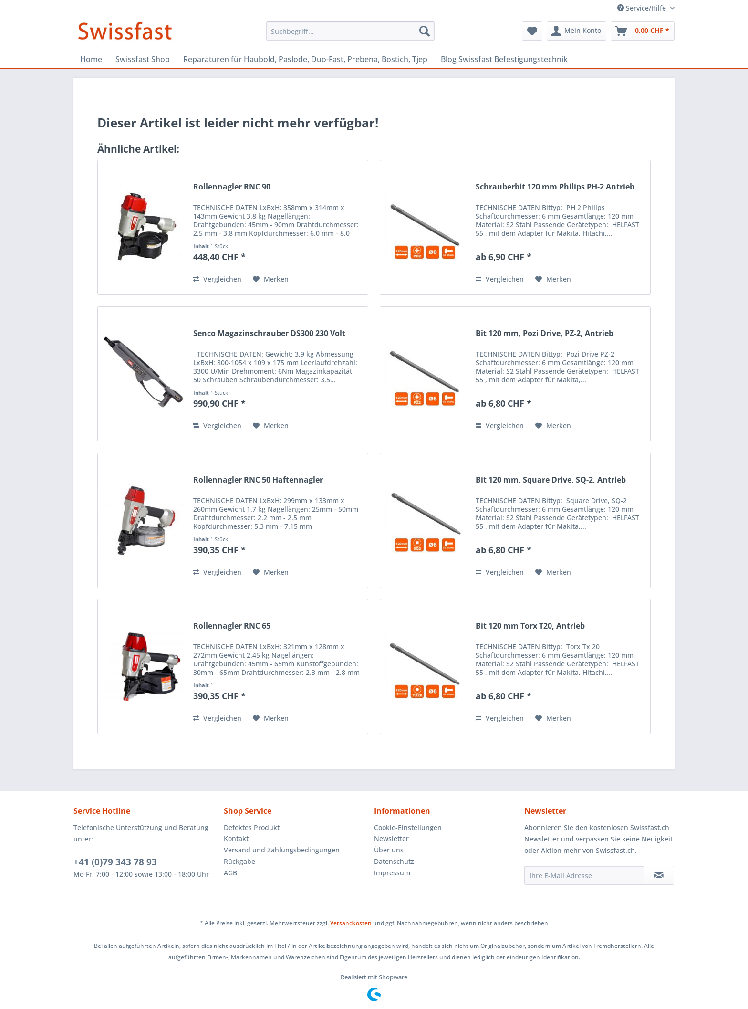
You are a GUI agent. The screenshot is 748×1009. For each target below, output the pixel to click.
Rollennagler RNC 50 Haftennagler (258, 480)
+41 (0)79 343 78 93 (115, 862)
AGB (230, 872)
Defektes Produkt (252, 827)
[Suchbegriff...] (350, 31)
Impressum (392, 872)
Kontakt (236, 838)
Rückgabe (239, 861)
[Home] (91, 59)
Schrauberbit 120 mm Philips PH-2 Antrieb (555, 187)
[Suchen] (425, 31)
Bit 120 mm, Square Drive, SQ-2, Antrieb (551, 480)
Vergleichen (217, 279)
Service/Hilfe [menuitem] (642, 7)
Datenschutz (394, 861)
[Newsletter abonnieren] (659, 875)
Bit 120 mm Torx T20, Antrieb (530, 626)
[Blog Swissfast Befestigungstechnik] (504, 59)
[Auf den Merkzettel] (271, 279)
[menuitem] (350, 31)
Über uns (389, 849)
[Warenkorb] (643, 31)
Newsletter (391, 838)
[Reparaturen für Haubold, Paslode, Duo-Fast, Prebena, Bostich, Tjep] (305, 59)
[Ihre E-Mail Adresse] (584, 875)
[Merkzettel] (532, 31)
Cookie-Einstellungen (408, 827)
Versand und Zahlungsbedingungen (282, 849)
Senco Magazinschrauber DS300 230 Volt (269, 333)
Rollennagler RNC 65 (231, 626)
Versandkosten (351, 923)
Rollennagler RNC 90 (231, 187)
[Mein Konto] (576, 31)
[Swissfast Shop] (143, 59)
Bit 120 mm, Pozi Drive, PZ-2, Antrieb (544, 333)
